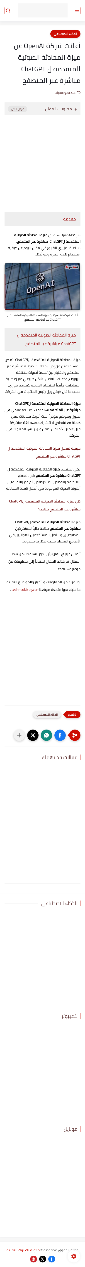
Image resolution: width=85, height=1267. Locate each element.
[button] (60, 735)
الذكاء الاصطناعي (65, 34)
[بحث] (8, 10)
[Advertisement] (42, 161)
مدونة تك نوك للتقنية (23, 1250)
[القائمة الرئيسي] (77, 10)
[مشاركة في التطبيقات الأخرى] (19, 735)
